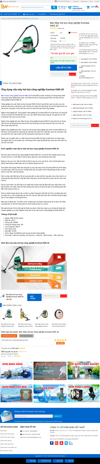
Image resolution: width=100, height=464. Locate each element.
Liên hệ (97, 1)
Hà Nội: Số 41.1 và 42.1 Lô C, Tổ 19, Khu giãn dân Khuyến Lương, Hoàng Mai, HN (85, 85)
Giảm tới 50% (62, 8)
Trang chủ (4, 18)
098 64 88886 (93, 59)
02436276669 (36, 434)
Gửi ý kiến (60, 343)
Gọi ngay (31, 461)
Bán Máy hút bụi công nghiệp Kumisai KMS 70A (7, 326)
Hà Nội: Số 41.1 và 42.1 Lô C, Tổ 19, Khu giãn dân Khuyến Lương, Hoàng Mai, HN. (88, 36)
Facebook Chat (44, 461)
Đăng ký (57, 416)
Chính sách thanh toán (7, 434)
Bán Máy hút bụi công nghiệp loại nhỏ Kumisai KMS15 (25, 326)
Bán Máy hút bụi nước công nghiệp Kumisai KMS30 (42, 326)
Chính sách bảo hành (6, 444)
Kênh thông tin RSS (6, 450)
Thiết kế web (50, 456)
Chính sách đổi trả (6, 440)
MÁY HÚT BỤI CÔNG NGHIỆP (17, 18)
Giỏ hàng (95, 7)
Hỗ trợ (91, 1)
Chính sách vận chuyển (7, 437)
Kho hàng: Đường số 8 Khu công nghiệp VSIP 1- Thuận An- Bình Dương (88, 51)
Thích (8, 356)
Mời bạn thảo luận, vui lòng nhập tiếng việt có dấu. (27, 342)
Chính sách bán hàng (63, 1)
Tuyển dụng (84, 1)
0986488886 (33, 431)
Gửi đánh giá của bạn (9, 336)
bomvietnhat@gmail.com (86, 78)
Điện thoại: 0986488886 (8, 1)
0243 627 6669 (86, 115)
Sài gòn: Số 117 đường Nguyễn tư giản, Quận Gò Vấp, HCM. (88, 44)
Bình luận (61, 28)
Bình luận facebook (26, 336)
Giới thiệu (75, 1)
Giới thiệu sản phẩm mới (57, 14)
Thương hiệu (42, 14)
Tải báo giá (73, 32)
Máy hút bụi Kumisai (32, 18)
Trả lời (3, 356)
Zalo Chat (58, 461)
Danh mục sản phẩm (10, 14)
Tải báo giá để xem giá (62, 53)
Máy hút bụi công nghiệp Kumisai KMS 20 (15, 95)
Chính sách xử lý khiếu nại (8, 447)
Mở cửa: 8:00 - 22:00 (79, 8)
